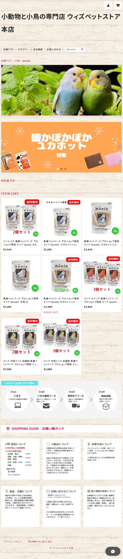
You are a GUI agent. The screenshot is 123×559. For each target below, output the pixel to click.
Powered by (61, 553)
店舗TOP (8, 49)
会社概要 (38, 49)
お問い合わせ (54, 49)
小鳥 (17, 60)
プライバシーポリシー (13, 541)
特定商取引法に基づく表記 (40, 541)
